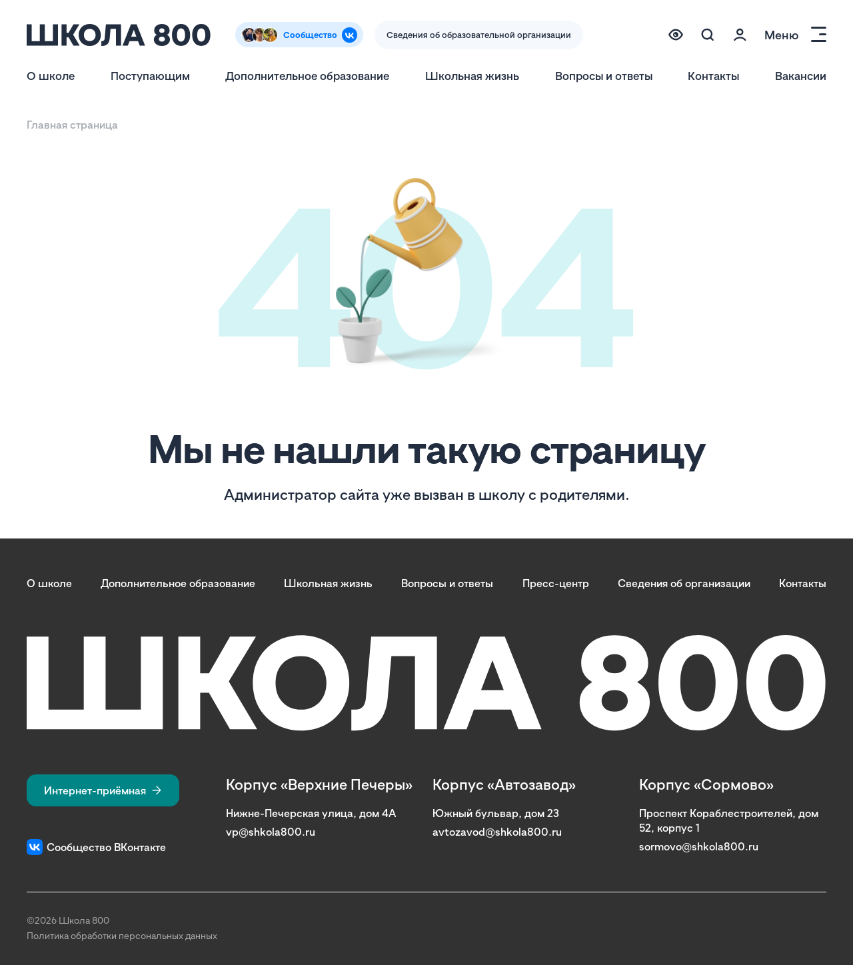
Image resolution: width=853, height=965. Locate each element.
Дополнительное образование (307, 76)
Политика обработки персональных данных (122, 935)
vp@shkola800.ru (270, 831)
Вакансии (800, 76)
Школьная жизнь (472, 76)
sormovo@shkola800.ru (698, 846)
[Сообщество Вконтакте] (299, 34)
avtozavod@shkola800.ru (497, 831)
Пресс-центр (555, 583)
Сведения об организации (684, 583)
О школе (51, 76)
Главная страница (72, 124)
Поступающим (150, 76)
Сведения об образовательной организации (479, 34)
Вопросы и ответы (603, 76)
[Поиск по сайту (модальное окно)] (708, 35)
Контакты (713, 76)
